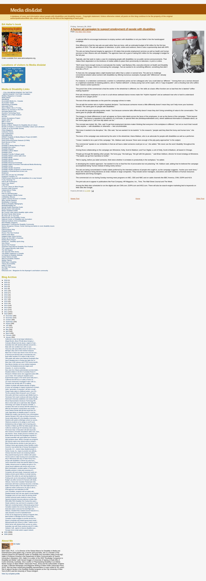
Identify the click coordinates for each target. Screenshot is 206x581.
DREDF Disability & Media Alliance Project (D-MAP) (19, 137)
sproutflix (5, 269)
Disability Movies (7, 161)
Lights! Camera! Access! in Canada (14, 198)
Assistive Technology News (11, 113)
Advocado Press (7, 106)
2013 (6, 307)
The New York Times (83, 32)
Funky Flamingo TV (8, 180)
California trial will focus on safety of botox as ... (20, 379)
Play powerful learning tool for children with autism (20, 455)
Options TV (5, 228)
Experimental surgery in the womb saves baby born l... (22, 377)
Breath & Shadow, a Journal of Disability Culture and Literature (23, 127)
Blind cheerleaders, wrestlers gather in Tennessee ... (21, 468)
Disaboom (5, 173)
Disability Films (7, 152)
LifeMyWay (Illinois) (8, 197)
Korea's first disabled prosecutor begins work (19, 366)
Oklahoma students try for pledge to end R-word (20, 422)
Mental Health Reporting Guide (12, 207)
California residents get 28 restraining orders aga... (21, 428)
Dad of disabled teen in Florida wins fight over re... (20, 360)
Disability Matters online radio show (14, 156)
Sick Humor (6, 243)
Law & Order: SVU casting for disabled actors (19, 376)
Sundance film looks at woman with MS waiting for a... (21, 406)
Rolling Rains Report (9, 240)
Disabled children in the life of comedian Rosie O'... (21, 372)
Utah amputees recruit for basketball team (18, 512)
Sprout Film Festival (8, 245)
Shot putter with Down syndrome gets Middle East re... (22, 395)
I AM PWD (5, 185)
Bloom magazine (7, 123)
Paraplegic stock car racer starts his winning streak (21, 495)
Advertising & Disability (9, 104)
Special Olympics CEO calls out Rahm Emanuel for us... (22, 416)
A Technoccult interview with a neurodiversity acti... (20, 354)
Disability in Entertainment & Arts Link (14, 171)
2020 (6, 293)
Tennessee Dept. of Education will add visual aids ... (21, 430)
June (7, 327)
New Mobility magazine (10, 222)
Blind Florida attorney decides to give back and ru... (21, 443)
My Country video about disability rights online (17, 212)
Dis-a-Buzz (5, 144)
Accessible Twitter (8, 103)
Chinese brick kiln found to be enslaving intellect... (20, 453)
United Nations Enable (9, 257)
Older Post (200, 199)
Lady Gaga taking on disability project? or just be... (20, 412)
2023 (6, 286)
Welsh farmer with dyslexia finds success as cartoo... (21, 524)
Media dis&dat (26, 10)
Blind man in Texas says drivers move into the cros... (21, 352)
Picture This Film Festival (10, 233)
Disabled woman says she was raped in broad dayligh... (22, 493)
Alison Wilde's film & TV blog (11, 108)
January (8, 337)
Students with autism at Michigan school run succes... (21, 420)
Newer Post (75, 199)
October (8, 319)
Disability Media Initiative (10, 159)
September (9, 321)
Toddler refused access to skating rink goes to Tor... (21, 464)
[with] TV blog (6, 265)
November (9, 317)
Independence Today (9, 190)
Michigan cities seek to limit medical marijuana (19, 350)
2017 (6, 299)
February (9, 335)
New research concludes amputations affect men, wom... (22, 431)
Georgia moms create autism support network (19, 530)
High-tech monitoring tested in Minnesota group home (21, 505)
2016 (6, 301)
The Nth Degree (7, 250)
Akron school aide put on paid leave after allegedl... (21, 403)
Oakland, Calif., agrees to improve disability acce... (21, 528)
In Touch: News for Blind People (13, 186)
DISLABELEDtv (7, 135)
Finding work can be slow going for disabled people (21, 478)
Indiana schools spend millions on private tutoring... (21, 474)
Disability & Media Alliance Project (13, 145)
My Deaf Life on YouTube (10, 216)
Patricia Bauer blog (8, 229)
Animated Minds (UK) (9, 111)
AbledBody (5, 99)
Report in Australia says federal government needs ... (21, 520)
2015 (6, 303)
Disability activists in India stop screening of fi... (19, 470)
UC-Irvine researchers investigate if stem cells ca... (21, 381)
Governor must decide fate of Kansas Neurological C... (22, 447)
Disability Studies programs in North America (17, 169)
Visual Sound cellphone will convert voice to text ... (20, 466)
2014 (6, 305)
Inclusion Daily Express (10, 188)
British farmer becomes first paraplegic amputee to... (21, 435)
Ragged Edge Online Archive (12, 236)
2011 (6, 312)
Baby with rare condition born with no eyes (18, 347)
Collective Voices (7, 132)
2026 (6, 280)
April (7, 331)
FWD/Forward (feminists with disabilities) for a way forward (22, 178)
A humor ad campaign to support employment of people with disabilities (113, 29)
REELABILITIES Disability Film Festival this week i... (21, 501)
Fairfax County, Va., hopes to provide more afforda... (21, 451)
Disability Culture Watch (10, 150)
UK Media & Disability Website (12, 255)
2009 (6, 532)
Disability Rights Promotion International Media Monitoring (21, 164)
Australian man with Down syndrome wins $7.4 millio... (22, 526)
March (8, 333)
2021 (6, 290)
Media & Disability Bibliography (12, 204)
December (9, 316)
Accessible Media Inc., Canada (12, 101)
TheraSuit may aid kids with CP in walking (18, 383)
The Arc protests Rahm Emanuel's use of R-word (20, 393)
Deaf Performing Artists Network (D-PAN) (16, 140)
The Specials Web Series (10, 251)
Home (138, 199)
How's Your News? (8, 183)
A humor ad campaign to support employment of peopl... (22, 387)
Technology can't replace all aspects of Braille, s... (20, 404)
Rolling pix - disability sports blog (13, 241)
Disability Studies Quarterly (11, 168)
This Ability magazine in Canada (13, 253)
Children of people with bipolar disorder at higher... (20, 385)
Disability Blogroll (7, 149)
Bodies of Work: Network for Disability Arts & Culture (19, 125)
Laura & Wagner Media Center (12, 195)
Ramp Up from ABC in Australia (12, 238)
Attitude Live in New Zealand (11, 115)
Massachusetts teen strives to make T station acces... (21, 522)
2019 (6, 295)
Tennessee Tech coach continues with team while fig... (22, 397)
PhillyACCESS (7, 231)
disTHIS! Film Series (9, 267)
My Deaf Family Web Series (11, 214)
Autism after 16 (7, 120)
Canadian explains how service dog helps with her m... (22, 507)
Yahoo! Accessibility (8, 263)
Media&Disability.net (9, 205)
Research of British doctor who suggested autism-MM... (22, 374)
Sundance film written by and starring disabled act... (21, 476)
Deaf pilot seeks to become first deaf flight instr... (20, 509)
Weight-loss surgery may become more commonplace (21, 414)
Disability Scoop (7, 166)
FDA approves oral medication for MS (16, 489)
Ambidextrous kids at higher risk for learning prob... (21, 424)
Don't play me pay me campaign (13, 174)
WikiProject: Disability (9, 262)
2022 (6, 288)
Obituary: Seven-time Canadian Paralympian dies (20, 482)
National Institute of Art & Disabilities (14, 221)
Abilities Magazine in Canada (12, 96)
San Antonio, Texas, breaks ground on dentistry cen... (21, 433)
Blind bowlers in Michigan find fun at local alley (19, 516)
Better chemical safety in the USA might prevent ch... (21, 485)
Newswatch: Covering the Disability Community (18, 224)
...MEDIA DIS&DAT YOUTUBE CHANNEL (16, 94)
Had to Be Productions (9, 181)
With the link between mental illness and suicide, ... (21, 408)
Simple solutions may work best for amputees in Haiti (21, 503)
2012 (6, 309)
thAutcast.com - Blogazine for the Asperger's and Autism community (25, 270)
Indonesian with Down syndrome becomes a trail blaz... (22, 484)
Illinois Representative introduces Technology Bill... (20, 401)
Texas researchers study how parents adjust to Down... (22, 462)
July (7, 325)
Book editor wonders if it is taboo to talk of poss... (20, 356)
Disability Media (7, 157)
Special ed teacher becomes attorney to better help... (21, 499)
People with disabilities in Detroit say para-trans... (20, 460)
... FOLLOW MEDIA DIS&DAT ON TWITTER (17, 92)
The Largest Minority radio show (13, 248)
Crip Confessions (7, 133)
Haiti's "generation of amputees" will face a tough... (21, 389)
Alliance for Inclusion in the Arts (12, 109)
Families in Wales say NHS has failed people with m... (21, 426)
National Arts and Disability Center (13, 217)
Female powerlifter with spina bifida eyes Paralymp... (21, 437)
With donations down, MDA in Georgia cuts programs (21, 439)
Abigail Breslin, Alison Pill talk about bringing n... (20, 341)
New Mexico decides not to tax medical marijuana (20, 364)
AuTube (4, 116)
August (8, 323)
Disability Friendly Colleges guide (13, 154)
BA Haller (16, 544)
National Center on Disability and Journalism (17, 219)
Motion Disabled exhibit (10, 210)
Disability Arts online (9, 147)
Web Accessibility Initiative (11, 258)
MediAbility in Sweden (9, 202)
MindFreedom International (11, 209)
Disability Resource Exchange (12, 162)
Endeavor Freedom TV (9, 176)
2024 (6, 284)
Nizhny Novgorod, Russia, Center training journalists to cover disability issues (28, 226)
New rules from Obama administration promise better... (22, 370)
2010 (6, 314)
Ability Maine (6, 97)
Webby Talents (7, 260)
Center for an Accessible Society (13, 128)
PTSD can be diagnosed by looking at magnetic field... (22, 514)
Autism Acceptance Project (11, 118)
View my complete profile (11, 574)
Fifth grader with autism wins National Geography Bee (21, 358)
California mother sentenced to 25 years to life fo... (20, 487)
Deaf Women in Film (9, 142)
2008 (6, 534)
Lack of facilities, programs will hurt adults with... (20, 491)
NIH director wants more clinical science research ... (21, 441)
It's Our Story (6, 192)
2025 (6, 282)
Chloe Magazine (7, 130)
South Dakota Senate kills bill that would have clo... (21, 410)
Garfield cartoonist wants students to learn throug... (21, 497)
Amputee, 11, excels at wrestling (15, 368)
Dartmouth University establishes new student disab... (21, 399)
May (7, 329)
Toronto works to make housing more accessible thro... (22, 457)
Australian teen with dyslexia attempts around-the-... (21, 345)
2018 (6, 297)
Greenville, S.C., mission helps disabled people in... (21, 449)
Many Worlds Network (9, 200)
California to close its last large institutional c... (19, 339)
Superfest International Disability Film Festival (17, 246)
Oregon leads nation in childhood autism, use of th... (21, 391)
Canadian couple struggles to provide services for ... (21, 518)
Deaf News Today (8, 138)
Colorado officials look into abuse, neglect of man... (21, 343)
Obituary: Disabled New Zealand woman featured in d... (22, 510)
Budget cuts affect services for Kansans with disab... (21, 480)
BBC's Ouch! (6, 121)
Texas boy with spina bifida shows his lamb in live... (21, 349)
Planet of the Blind (8, 234)
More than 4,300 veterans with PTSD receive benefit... (22, 362)
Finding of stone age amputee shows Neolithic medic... (22, 445)
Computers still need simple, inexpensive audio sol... (21, 472)
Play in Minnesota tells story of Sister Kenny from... (21, 458)
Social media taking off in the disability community (20, 418)
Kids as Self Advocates (9, 193)
